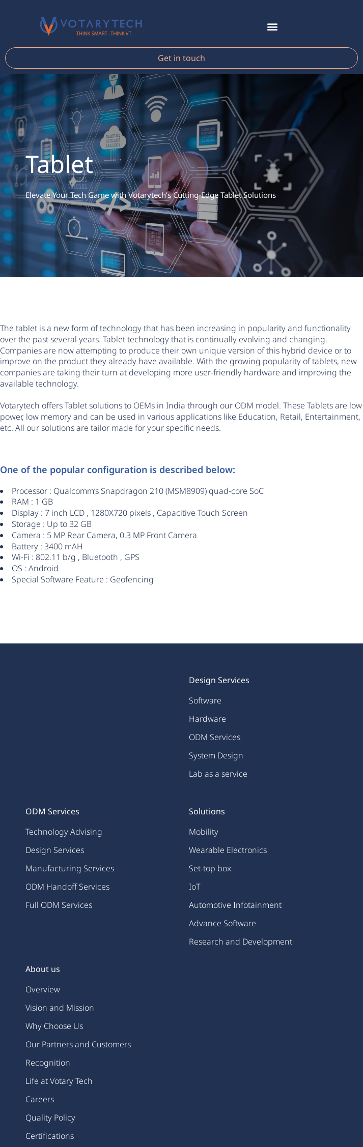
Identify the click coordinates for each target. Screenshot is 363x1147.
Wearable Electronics (228, 850)
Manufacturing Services (69, 868)
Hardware (207, 718)
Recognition (47, 1062)
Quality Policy (50, 1117)
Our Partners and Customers (78, 1044)
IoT (194, 886)
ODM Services (214, 737)
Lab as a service (218, 773)
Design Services (54, 850)
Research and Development (240, 941)
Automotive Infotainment (235, 904)
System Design (216, 755)
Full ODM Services (58, 904)
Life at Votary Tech (59, 1080)
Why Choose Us (54, 1026)
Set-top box (210, 868)
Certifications (49, 1135)
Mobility (203, 831)
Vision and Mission (59, 1007)
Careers (39, 1099)
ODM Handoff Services (67, 886)
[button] (272, 26)
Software (205, 700)
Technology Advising (63, 831)
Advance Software (222, 923)
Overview (42, 989)
